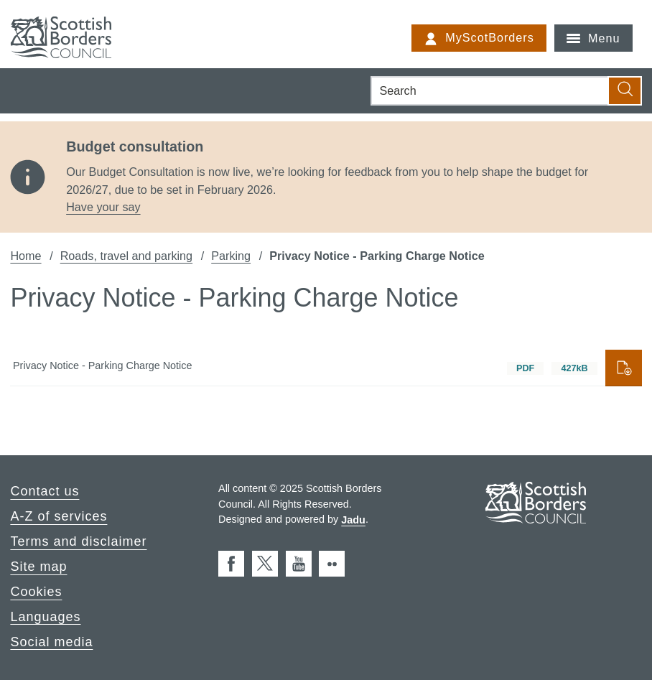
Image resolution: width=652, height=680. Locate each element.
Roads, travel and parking (126, 255)
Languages (45, 616)
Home (25, 255)
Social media (51, 641)
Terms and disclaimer (78, 541)
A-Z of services (58, 516)
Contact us (44, 491)
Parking (231, 255)
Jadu (353, 519)
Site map (38, 566)
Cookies (36, 591)
